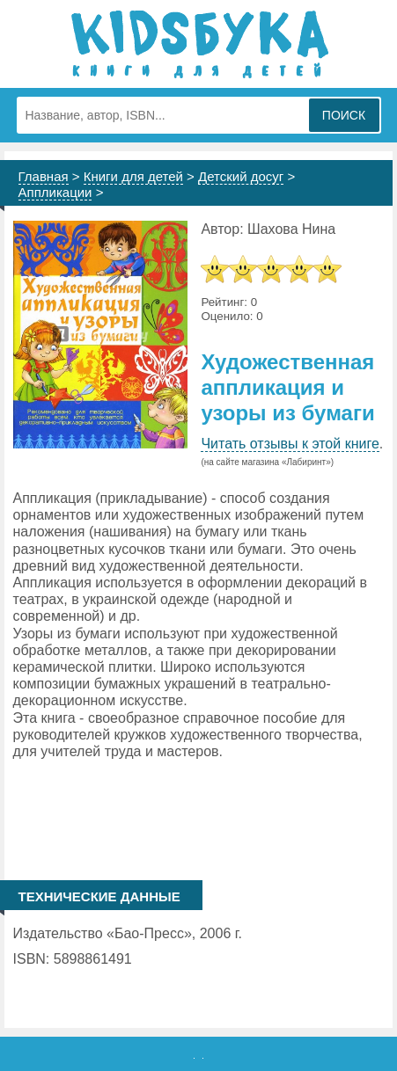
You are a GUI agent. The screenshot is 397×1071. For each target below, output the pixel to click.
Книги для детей (133, 176)
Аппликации (55, 192)
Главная (43, 176)
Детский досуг (240, 176)
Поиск (343, 115)
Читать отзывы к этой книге (290, 443)
